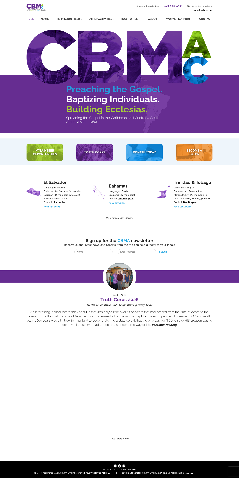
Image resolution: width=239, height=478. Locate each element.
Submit (163, 251)
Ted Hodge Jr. (126, 198)
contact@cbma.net (202, 10)
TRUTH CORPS (94, 152)
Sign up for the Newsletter (199, 6)
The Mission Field (68, 18)
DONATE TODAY (144, 152)
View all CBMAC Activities (119, 218)
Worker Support (179, 18)
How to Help (131, 18)
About (154, 18)
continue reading (164, 325)
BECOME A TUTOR (194, 152)
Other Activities (101, 18)
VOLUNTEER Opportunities (45, 152)
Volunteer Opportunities (147, 6)
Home (30, 18)
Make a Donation (173, 6)
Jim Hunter (59, 202)
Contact (205, 18)
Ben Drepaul (190, 202)
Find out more (52, 206)
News (45, 18)
